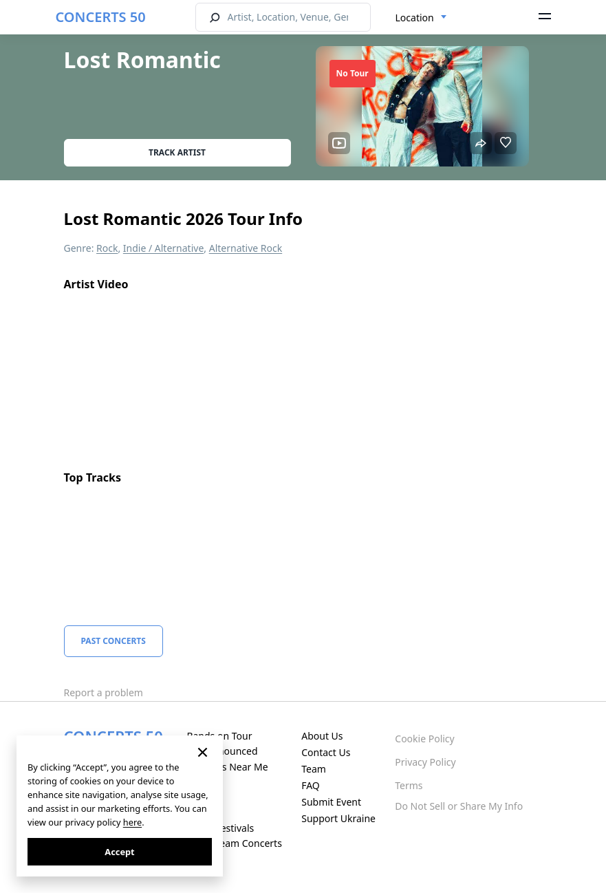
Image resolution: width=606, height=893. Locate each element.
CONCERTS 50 (101, 17)
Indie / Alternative (163, 248)
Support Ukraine (338, 818)
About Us (322, 735)
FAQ (310, 785)
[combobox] (421, 18)
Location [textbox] (415, 17)
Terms (408, 785)
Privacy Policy (425, 761)
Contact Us (325, 752)
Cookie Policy (424, 738)
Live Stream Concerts (233, 843)
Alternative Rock (245, 248)
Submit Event (331, 801)
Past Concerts (113, 641)
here (132, 822)
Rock (107, 248)
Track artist (177, 152)
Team (313, 768)
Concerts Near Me (227, 766)
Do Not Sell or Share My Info (459, 806)
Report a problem (103, 692)
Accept (119, 852)
